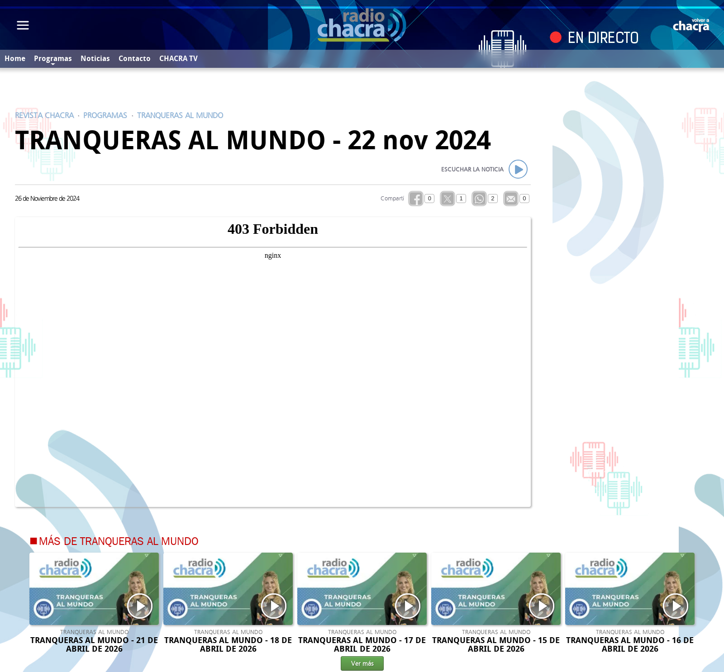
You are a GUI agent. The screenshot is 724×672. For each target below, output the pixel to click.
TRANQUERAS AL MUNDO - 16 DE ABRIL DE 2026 (630, 644)
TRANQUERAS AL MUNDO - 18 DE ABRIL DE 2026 (228, 644)
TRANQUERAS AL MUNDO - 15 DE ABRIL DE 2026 (496, 644)
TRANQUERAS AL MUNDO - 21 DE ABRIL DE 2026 (94, 644)
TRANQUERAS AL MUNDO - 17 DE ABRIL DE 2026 (362, 644)
